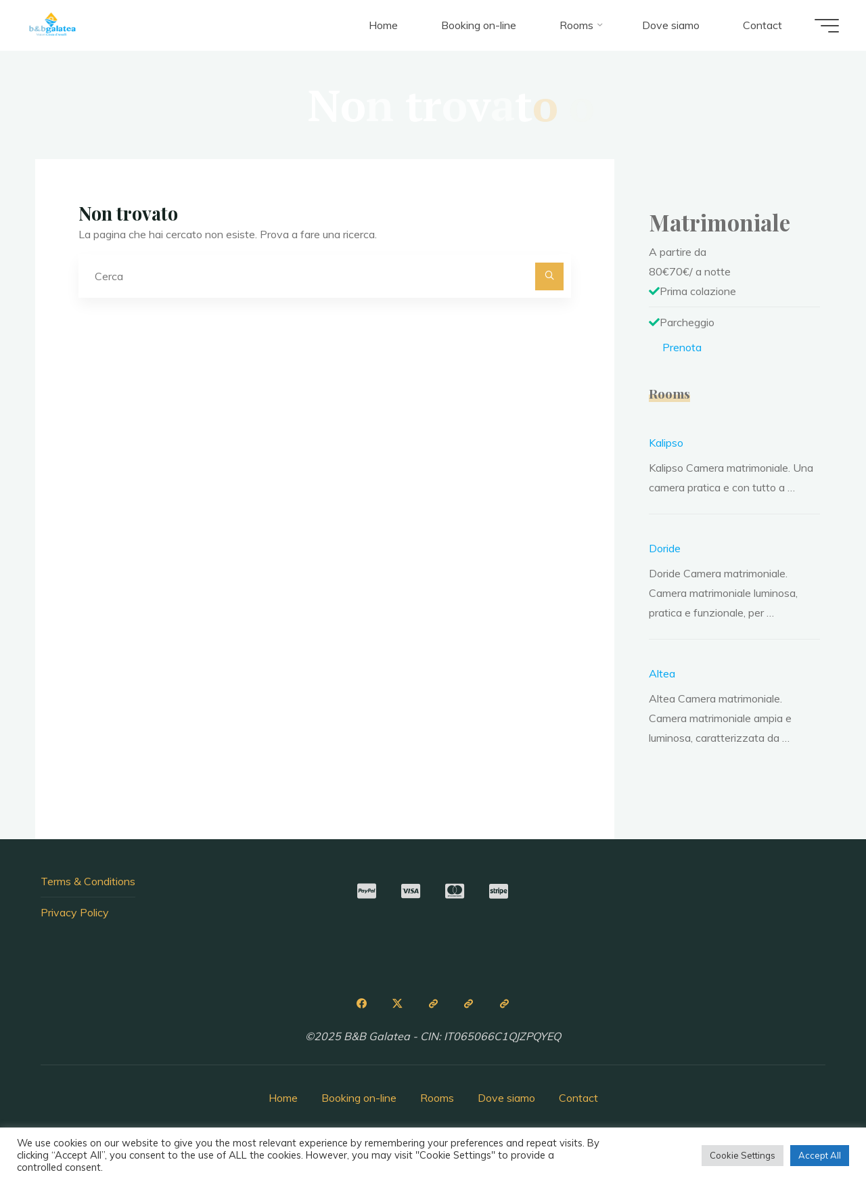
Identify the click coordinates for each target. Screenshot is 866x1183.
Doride (665, 548)
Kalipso (666, 442)
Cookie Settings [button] (742, 1155)
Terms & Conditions (88, 881)
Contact (578, 1097)
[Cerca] (549, 277)
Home (283, 1097)
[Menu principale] (827, 25)
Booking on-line (358, 1097)
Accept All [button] (819, 1155)
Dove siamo (506, 1097)
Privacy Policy (75, 912)
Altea (662, 673)
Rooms (437, 1097)
